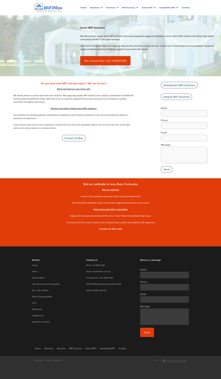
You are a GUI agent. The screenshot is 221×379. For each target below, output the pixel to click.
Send (167, 169)
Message (166, 145)
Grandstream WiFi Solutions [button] (179, 85)
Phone (164, 120)
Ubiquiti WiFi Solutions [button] (176, 97)
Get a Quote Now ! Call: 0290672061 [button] (105, 61)
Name (164, 108)
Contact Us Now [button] (73, 138)
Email (164, 132)
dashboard (57, 360)
